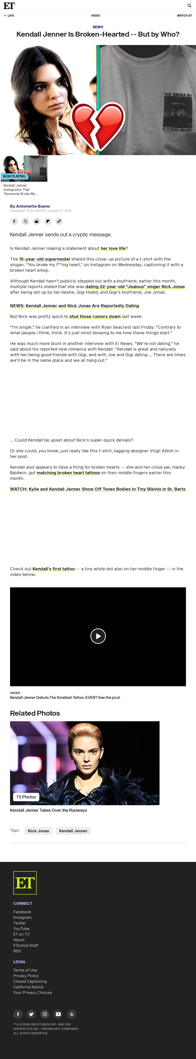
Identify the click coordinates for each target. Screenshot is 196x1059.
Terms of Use (25, 970)
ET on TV (21, 934)
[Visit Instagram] (45, 1015)
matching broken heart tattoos (68, 473)
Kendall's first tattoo (53, 569)
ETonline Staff (25, 945)
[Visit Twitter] (31, 1015)
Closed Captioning (30, 981)
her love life (113, 248)
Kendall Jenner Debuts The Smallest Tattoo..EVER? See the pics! (65, 697)
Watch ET (184, 16)
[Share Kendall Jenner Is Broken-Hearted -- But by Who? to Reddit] (36, 222)
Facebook (22, 912)
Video (95, 16)
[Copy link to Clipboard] (59, 222)
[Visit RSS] (71, 1015)
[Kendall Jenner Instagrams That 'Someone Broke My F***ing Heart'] (26, 177)
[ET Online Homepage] (11, 6)
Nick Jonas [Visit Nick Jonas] (38, 831)
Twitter (19, 923)
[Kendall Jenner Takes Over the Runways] (98, 763)
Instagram (22, 917)
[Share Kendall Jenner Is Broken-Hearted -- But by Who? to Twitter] (25, 222)
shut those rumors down (95, 317)
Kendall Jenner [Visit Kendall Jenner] (73, 831)
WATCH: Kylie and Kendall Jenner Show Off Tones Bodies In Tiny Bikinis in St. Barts (97, 489)
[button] (98, 636)
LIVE (11, 16)
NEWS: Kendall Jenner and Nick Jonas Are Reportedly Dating (74, 306)
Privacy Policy (26, 976)
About (19, 940)
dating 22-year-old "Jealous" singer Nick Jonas (135, 287)
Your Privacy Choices (32, 993)
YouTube (21, 929)
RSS (17, 951)
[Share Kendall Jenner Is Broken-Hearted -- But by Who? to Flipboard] (48, 222)
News (98, 27)
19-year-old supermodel (44, 259)
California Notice (28, 987)
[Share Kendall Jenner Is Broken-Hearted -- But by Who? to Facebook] (14, 222)
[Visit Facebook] (18, 1015)
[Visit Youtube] (58, 1015)
